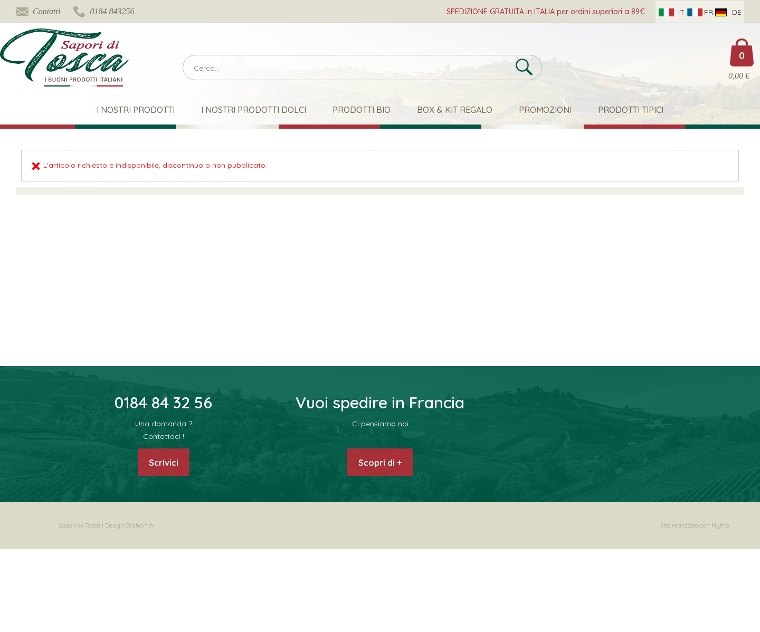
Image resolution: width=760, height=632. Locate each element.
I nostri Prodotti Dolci (253, 109)
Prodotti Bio (361, 109)
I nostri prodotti (136, 109)
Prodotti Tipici (630, 109)
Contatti (46, 11)
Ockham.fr (140, 525)
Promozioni (545, 109)
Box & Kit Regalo (454, 109)
